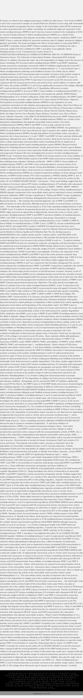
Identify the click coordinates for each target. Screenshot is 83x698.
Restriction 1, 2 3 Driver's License (32, 675)
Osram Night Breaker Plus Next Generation (42, 673)
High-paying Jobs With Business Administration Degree (44, 676)
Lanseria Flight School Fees (34, 679)
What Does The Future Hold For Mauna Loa (55, 687)
